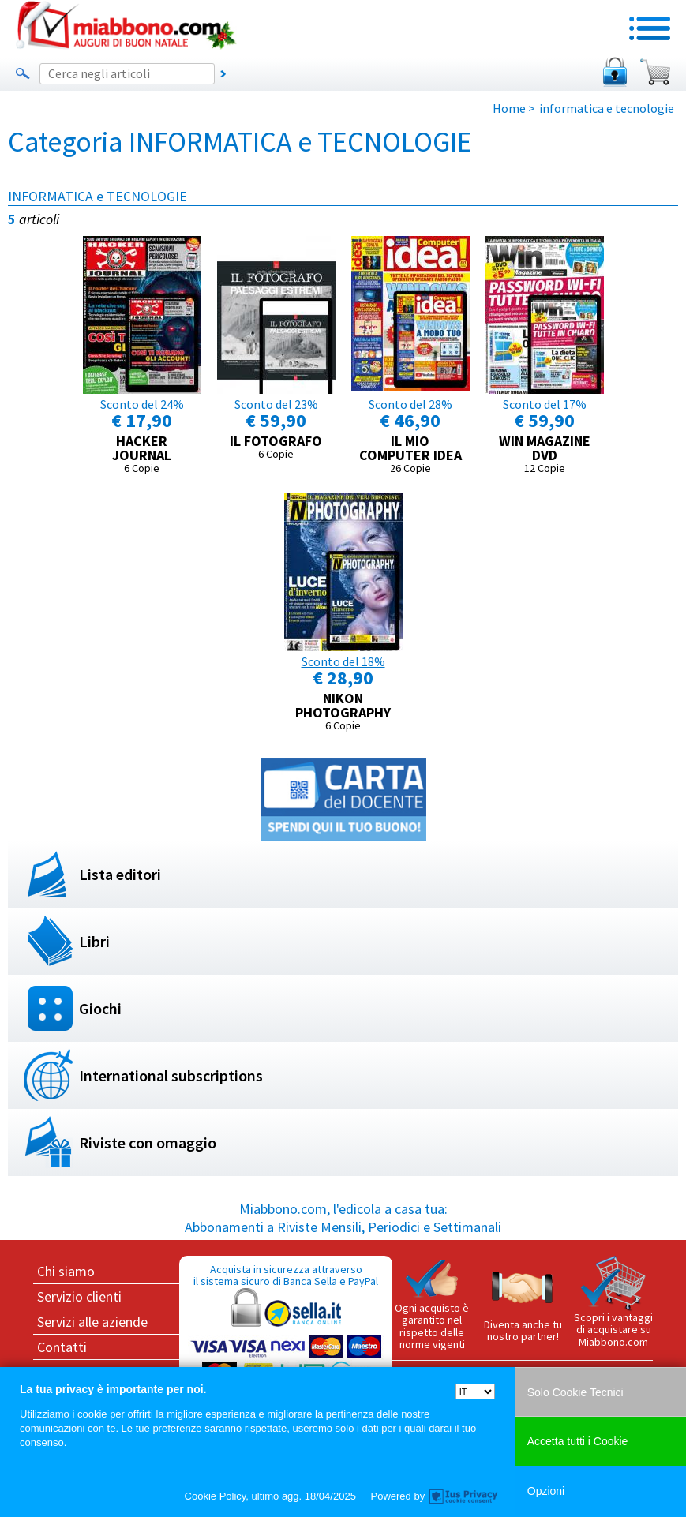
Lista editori (120, 874)
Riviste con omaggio (147, 1142)
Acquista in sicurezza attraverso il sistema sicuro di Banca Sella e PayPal (285, 1337)
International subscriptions (171, 1075)
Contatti (62, 1347)
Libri (94, 941)
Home (509, 108)
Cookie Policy (215, 1496)
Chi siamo (66, 1271)
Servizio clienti (79, 1296)
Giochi (100, 1008)
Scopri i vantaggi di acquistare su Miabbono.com (613, 1302)
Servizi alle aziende (92, 1322)
